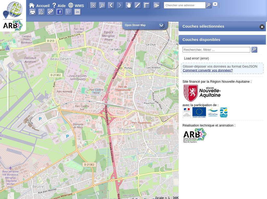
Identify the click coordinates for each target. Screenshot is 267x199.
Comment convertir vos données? (208, 70)
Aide (59, 6)
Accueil (39, 6)
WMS (76, 6)
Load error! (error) (196, 58)
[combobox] (215, 4)
